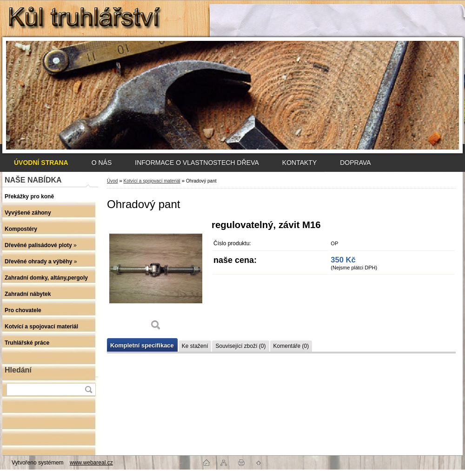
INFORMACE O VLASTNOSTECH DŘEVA (197, 162)
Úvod (112, 180)
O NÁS (102, 162)
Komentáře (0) (291, 346)
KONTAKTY (299, 162)
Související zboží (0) (240, 346)
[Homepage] (41, 162)
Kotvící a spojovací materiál (151, 180)
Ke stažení (195, 346)
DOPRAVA (355, 162)
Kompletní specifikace (142, 345)
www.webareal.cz (91, 462)
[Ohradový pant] (155, 278)
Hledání (18, 370)
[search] (88, 389)
